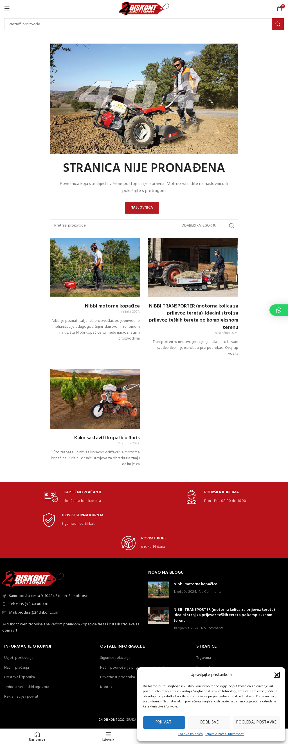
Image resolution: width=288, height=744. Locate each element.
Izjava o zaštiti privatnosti (225, 734)
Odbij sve (209, 722)
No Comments (210, 592)
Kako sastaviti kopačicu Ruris (107, 438)
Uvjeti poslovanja (18, 658)
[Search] (144, 24)
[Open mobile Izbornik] (7, 8)
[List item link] (72, 604)
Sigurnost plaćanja (115, 658)
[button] (277, 675)
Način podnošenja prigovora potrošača (133, 668)
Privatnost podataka (117, 677)
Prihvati (164, 722)
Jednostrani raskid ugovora (26, 687)
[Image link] (33, 579)
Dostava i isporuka (19, 677)
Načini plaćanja (16, 668)
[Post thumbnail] (158, 590)
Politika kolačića (190, 734)
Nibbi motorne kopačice (112, 306)
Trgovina (203, 658)
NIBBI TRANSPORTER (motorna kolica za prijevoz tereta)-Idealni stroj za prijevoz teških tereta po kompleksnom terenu (193, 317)
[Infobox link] (73, 497)
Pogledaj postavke (256, 722)
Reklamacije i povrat (21, 697)
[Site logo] (144, 8)
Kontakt (107, 687)
